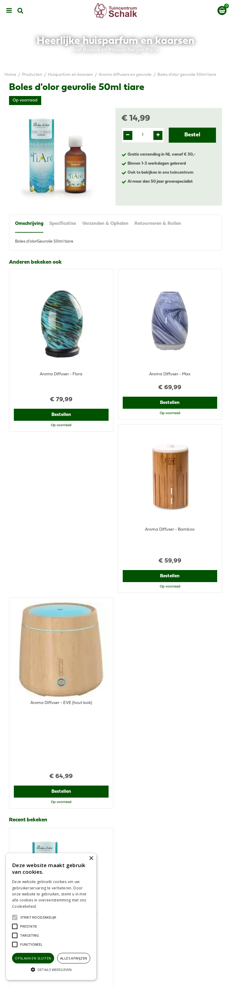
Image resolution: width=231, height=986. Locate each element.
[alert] (51, 916)
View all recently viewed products (41, 749)
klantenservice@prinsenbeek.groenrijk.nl (164, 805)
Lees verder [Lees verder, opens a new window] (48, 906)
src (20, 10)
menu (9, 10)
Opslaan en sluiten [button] (33, 958)
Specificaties (62, 224)
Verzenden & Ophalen (105, 224)
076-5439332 (137, 799)
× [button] (91, 858)
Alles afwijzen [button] (73, 958)
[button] (38, 917)
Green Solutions (139, 976)
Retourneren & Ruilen (157, 224)
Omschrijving (29, 224)
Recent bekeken (28, 584)
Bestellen (61, 401)
